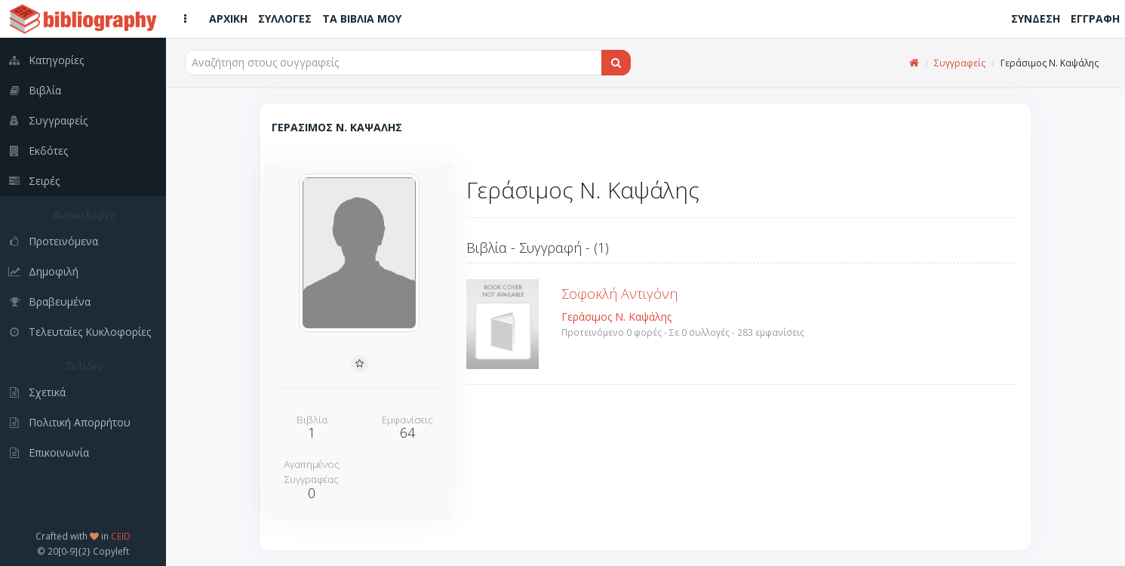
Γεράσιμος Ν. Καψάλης (616, 316)
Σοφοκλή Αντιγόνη (619, 294)
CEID (121, 536)
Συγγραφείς (959, 63)
